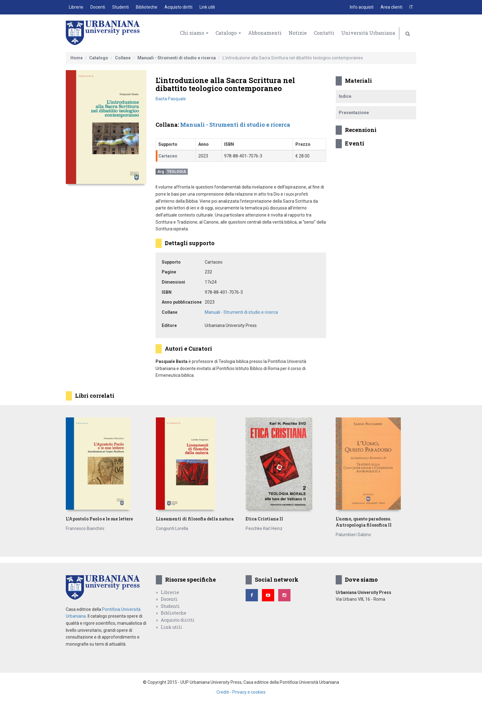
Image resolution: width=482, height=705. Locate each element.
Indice (345, 96)
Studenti (120, 7)
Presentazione (354, 112)
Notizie (298, 33)
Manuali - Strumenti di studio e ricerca (176, 57)
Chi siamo (194, 33)
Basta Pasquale (171, 98)
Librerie (76, 7)
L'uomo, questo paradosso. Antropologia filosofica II (364, 522)
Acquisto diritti (178, 7)
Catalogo (228, 33)
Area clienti (391, 7)
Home (76, 57)
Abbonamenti (265, 33)
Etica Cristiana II (264, 519)
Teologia (176, 171)
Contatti (324, 33)
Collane (123, 57)
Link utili (207, 7)
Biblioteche (146, 7)
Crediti (222, 692)
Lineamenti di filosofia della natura (195, 519)
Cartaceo (167, 155)
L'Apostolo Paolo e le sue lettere (99, 519)
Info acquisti (361, 7)
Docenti (97, 7)
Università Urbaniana (368, 33)
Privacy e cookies (249, 692)
